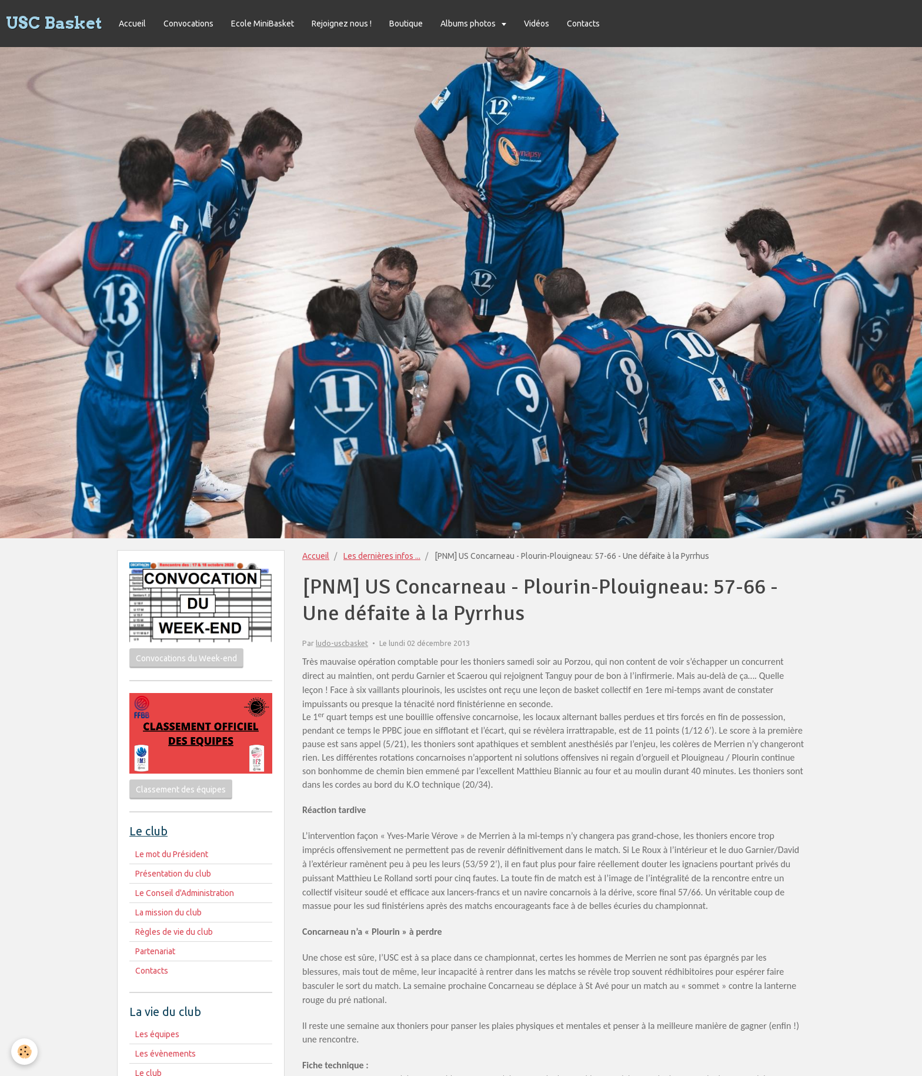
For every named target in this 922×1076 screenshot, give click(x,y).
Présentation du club (173, 873)
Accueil (132, 23)
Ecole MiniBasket (262, 23)
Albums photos (468, 23)
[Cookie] (25, 1051)
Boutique (406, 23)
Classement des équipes (181, 789)
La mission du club (168, 912)
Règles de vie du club (174, 932)
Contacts (583, 23)
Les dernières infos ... (381, 556)
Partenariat (155, 951)
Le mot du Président (171, 854)
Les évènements (165, 1053)
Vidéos (536, 23)
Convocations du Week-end (186, 658)
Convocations (188, 23)
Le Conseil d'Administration (184, 893)
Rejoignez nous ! (342, 23)
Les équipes (157, 1034)
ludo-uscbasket (342, 643)
